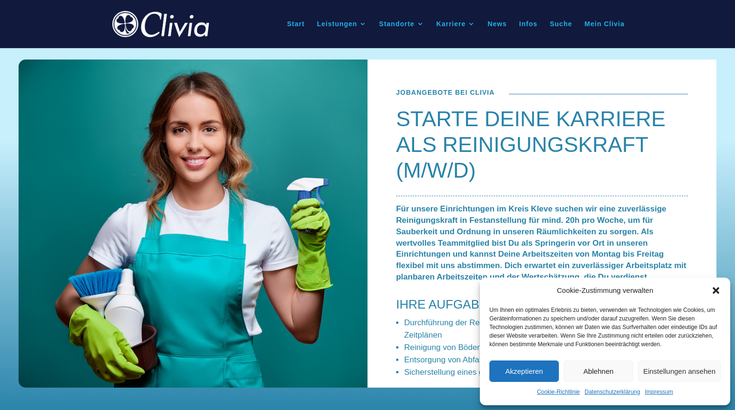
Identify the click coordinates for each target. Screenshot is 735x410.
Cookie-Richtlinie (558, 392)
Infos (528, 24)
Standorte (396, 24)
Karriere (451, 24)
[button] (716, 290)
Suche (561, 24)
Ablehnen (598, 371)
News (497, 24)
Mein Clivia (605, 24)
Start (296, 24)
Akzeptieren (524, 371)
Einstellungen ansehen (679, 371)
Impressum (659, 392)
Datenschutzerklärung (612, 392)
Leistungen (337, 24)
